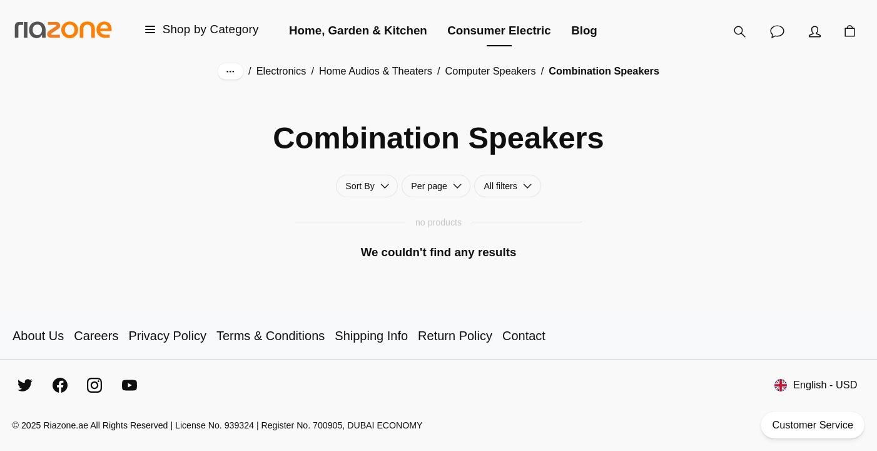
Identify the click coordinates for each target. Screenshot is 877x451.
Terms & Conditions (270, 336)
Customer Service (812, 425)
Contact (523, 336)
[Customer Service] (777, 31)
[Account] (815, 31)
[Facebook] (60, 385)
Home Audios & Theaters (375, 70)
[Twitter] (25, 385)
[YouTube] (129, 385)
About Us (38, 336)
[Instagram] (94, 385)
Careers (96, 336)
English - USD (815, 385)
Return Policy (455, 336)
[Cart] (850, 31)
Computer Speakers (490, 70)
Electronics (281, 70)
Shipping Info (371, 336)
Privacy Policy (167, 336)
